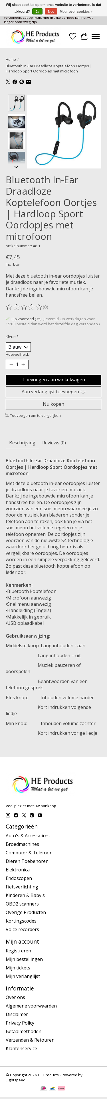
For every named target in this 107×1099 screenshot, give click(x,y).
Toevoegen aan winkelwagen (53, 379)
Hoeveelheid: (17, 353)
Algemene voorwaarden (31, 1005)
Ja (37, 12)
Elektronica (18, 869)
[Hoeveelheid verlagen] (11, 364)
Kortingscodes (21, 920)
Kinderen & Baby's (25, 895)
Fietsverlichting (22, 886)
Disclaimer (17, 1014)
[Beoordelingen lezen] (24, 306)
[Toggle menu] (95, 36)
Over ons (15, 997)
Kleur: (12, 336)
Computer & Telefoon (29, 852)
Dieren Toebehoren (27, 860)
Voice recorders (22, 929)
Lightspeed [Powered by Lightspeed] (15, 1079)
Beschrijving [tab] (22, 442)
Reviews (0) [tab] (54, 442)
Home (11, 59)
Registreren (18, 950)
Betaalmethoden (23, 1031)
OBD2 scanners (22, 903)
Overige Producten (26, 912)
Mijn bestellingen (24, 959)
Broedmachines (22, 843)
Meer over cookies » (76, 12)
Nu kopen (53, 403)
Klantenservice (21, 1048)
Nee (51, 12)
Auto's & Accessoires (28, 835)
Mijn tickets (18, 967)
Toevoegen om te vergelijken (33, 414)
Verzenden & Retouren (30, 1039)
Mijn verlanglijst (23, 976)
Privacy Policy (20, 1022)
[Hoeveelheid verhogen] (23, 364)
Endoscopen (19, 878)
